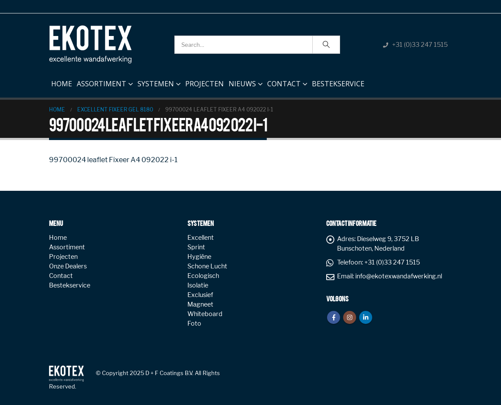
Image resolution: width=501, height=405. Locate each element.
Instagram (349, 317)
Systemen (156, 83)
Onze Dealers (68, 266)
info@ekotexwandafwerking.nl (398, 276)
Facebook (333, 317)
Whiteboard (205, 314)
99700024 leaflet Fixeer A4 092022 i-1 (113, 160)
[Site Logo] (90, 44)
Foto (194, 323)
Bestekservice (338, 83)
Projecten (204, 83)
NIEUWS (242, 83)
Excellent (200, 238)
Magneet (200, 304)
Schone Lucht (207, 266)
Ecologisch (203, 276)
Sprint (196, 247)
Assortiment (101, 83)
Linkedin (365, 317)
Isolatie (197, 285)
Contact (284, 83)
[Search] (326, 44)
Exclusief (200, 295)
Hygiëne (199, 257)
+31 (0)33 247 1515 (420, 45)
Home (61, 81)
